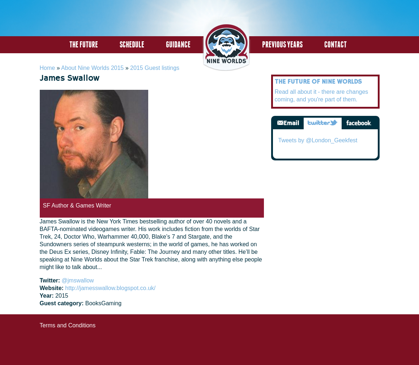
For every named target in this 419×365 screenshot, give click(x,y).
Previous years (282, 44)
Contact (335, 44)
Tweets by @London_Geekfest (318, 140)
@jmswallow (78, 280)
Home (47, 68)
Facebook (359, 123)
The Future (83, 44)
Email (288, 123)
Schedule (132, 44)
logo (226, 45)
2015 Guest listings (154, 68)
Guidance (178, 44)
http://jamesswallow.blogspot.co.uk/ (110, 288)
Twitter (322, 123)
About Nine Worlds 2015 (92, 68)
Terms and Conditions (68, 325)
